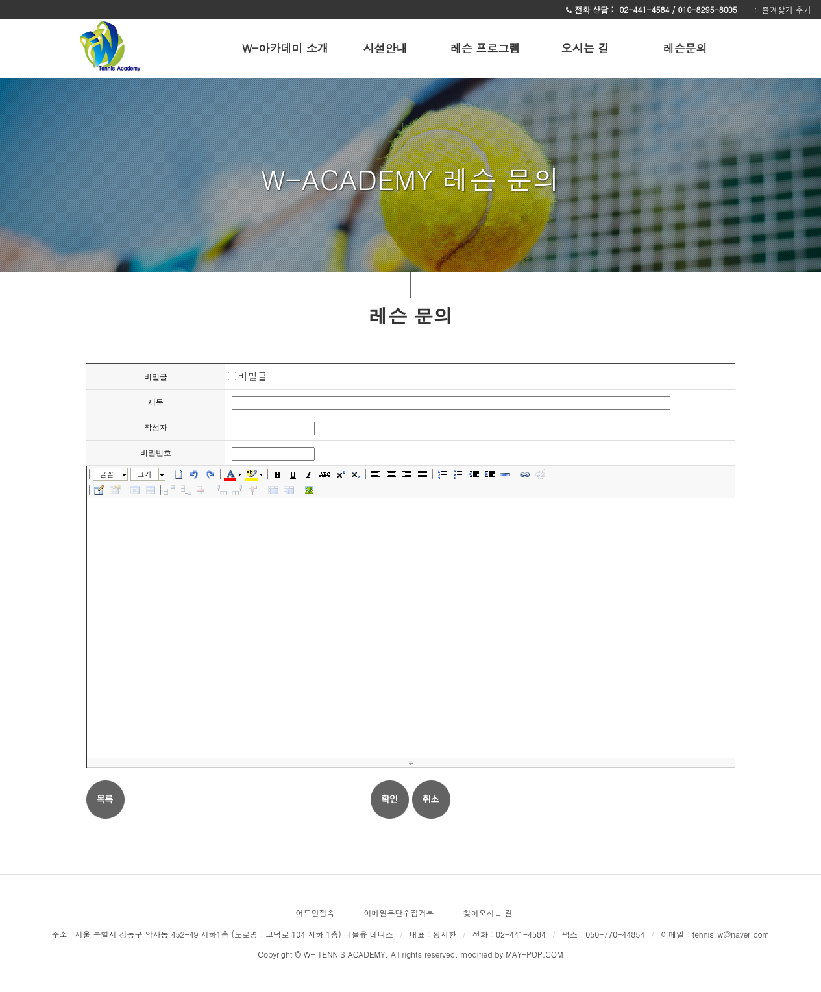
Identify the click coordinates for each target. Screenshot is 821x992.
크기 (145, 474)
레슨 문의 (410, 314)
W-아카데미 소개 (285, 48)
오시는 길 (585, 48)
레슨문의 (685, 48)
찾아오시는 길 (488, 912)
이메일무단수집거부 (398, 912)
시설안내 (385, 48)
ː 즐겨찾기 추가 (781, 9)
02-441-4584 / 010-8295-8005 (679, 9)
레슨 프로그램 (485, 48)
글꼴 (107, 474)
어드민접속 (314, 912)
